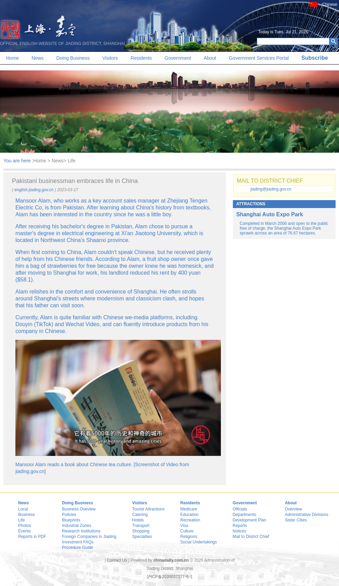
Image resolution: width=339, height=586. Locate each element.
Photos (24, 525)
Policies (69, 514)
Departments (244, 514)
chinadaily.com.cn (171, 560)
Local (23, 509)
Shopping (141, 531)
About (210, 58)
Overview (293, 509)
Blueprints (71, 520)
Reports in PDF (32, 536)
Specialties (142, 536)
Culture (187, 531)
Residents (141, 58)
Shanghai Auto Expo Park (269, 214)
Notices (239, 531)
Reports (240, 525)
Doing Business (72, 58)
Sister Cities (296, 520)
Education (189, 514)
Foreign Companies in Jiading (89, 536)
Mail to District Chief (251, 536)
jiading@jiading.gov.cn (271, 189)
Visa (184, 525)
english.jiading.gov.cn (33, 189)
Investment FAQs (77, 542)
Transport (141, 525)
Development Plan (249, 520)
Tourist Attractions (148, 509)
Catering (140, 514)
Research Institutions (81, 531)
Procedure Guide (77, 547)
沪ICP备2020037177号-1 (169, 576)
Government (178, 58)
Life (21, 520)
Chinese (329, 4)
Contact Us (117, 560)
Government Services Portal (259, 58)
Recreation (190, 520)
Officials (240, 509)
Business (26, 514)
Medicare (188, 509)
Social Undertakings (198, 542)
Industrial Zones (76, 525)
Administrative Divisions (306, 514)
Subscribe (314, 58)
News (37, 58)
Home (12, 58)
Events (24, 531)
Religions (188, 536)
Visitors (110, 58)
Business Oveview (79, 509)
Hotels (138, 520)
